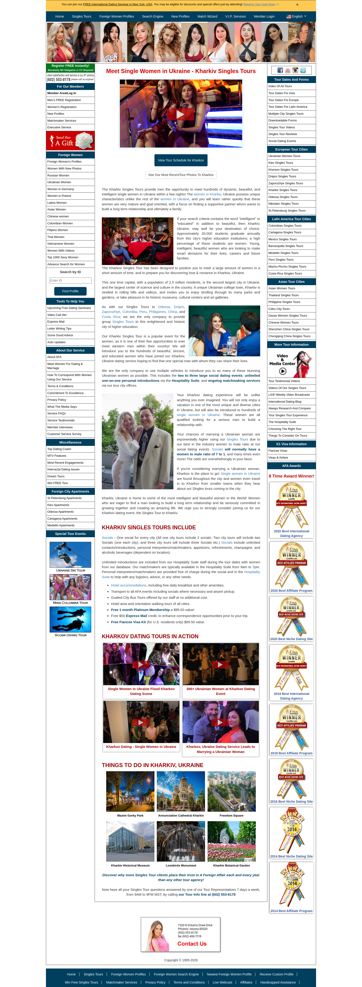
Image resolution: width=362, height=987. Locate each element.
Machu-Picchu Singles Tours (287, 266)
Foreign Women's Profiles (64, 161)
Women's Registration (62, 107)
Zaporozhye (111, 312)
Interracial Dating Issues (63, 469)
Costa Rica (111, 317)
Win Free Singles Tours (81, 982)
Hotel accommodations (128, 585)
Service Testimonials (61, 420)
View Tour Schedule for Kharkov (181, 160)
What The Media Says (62, 406)
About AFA (54, 357)
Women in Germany (60, 189)
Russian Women (58, 175)
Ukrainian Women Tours (284, 156)
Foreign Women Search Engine (176, 974)
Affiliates (246, 982)
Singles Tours (81, 16)
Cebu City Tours (279, 309)
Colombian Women (60, 223)
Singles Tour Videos (281, 127)
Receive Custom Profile (276, 974)
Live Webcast (222, 982)
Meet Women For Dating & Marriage (65, 366)
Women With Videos (60, 250)
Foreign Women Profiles (117, 16)
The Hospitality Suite (282, 422)
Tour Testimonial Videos (284, 381)
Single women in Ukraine (240, 473)
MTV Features (56, 455)
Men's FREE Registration (64, 100)
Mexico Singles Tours (282, 239)
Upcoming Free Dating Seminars (69, 308)
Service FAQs (56, 413)
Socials (217, 449)
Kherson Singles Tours (283, 169)
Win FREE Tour (57, 483)
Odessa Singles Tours (283, 197)
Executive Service (59, 127)
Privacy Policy (56, 399)
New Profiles (180, 16)
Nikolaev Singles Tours (283, 203)
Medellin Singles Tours (283, 253)
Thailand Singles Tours (283, 295)
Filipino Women (57, 230)
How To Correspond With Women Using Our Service (69, 377)
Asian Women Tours (281, 288)
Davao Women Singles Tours (287, 315)
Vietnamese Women (60, 243)
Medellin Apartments (61, 525)
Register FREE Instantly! (70, 68)
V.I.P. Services (235, 16)
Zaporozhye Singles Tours (285, 183)
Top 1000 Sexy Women (62, 257)
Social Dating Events (282, 141)
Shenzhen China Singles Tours (289, 329)
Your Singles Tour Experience (288, 415)
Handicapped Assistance (278, 982)
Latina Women (57, 202)
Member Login (264, 16)
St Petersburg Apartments (64, 498)
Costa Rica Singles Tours (285, 273)
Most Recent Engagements (65, 462)
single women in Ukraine (198, 415)
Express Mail (55, 321)
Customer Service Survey (64, 434)
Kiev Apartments (58, 505)
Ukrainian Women (59, 182)
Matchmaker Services (61, 120)
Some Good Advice (60, 335)
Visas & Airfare (278, 457)
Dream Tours (55, 476)
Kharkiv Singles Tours (282, 190)
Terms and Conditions (189, 982)
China (172, 312)
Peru (143, 312)
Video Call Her (57, 315)
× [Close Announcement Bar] (297, 5)
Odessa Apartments (60, 511)
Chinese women (58, 216)
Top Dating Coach (59, 449)
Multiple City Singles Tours (286, 113)
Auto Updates (56, 342)
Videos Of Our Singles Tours (287, 388)
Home (59, 16)
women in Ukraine (174, 199)
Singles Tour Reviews (282, 134)
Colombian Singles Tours (285, 225)
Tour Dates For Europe (283, 100)
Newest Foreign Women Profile (229, 974)
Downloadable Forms (282, 120)
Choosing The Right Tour (285, 429)
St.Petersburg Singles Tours (287, 210)
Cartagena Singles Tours (284, 232)
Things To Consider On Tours (287, 435)
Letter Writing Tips (59, 328)
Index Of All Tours (280, 86)
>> (261, 4)
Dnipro (179, 307)
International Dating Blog (284, 401)
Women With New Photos (64, 168)
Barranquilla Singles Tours (285, 246)
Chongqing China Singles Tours (289, 336)
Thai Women (55, 237)
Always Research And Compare (289, 408)
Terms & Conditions (60, 386)
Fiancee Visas (277, 450)
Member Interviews (60, 427)
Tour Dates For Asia (281, 93)
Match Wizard (207, 16)
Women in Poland (59, 195)
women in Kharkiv (207, 194)
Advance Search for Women (66, 264)
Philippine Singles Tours (284, 302)
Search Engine (152, 16)
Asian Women (56, 209)
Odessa (164, 307)
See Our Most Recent (181, 175)
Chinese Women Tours (283, 322)
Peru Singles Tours (281, 259)
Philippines (157, 312)
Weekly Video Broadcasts (289, 394)
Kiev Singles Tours (280, 162)
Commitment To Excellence (65, 393)
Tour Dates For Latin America (287, 106)
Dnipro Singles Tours (282, 176)
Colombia (129, 312)
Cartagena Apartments (62, 518)
